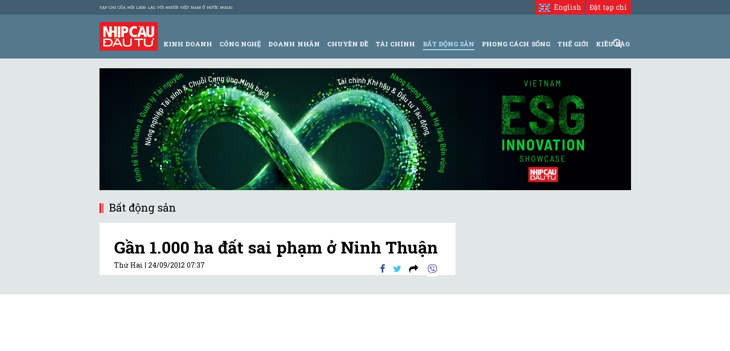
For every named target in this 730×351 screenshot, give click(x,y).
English (560, 7)
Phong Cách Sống (516, 43)
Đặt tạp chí (608, 7)
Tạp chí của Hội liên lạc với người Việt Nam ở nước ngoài (166, 7)
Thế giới (573, 43)
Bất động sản (448, 43)
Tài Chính (395, 43)
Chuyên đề (347, 43)
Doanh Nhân (293, 43)
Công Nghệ (240, 43)
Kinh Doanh (187, 43)
